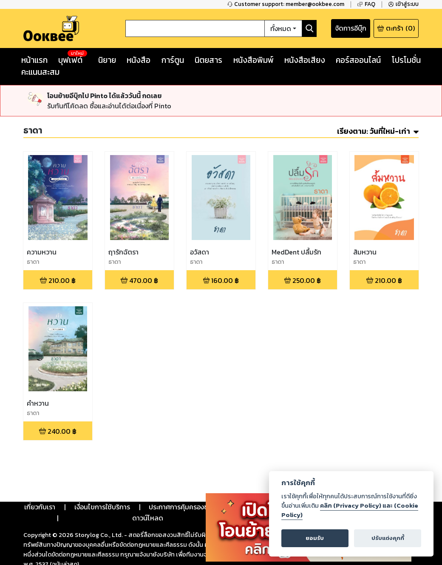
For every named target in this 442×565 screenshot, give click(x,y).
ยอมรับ (315, 538)
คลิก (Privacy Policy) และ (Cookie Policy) (349, 510)
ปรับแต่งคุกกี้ (387, 538)
